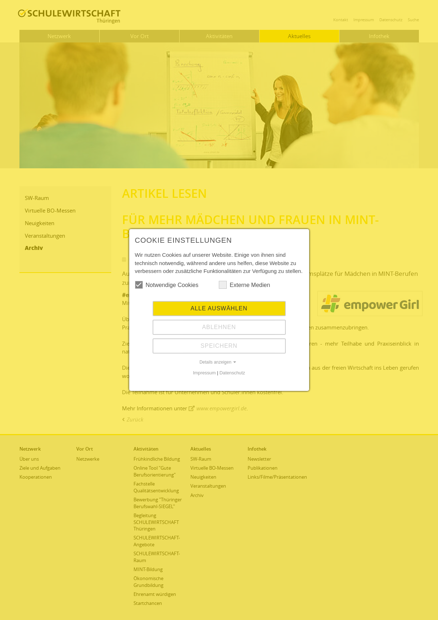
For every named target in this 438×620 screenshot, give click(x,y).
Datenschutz (232, 372)
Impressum (204, 372)
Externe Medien (244, 285)
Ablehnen (219, 327)
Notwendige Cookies (167, 285)
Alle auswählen (218, 308)
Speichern (218, 346)
